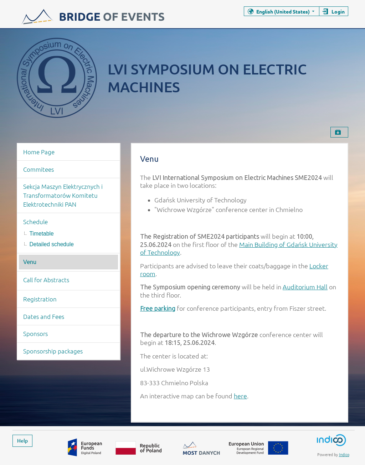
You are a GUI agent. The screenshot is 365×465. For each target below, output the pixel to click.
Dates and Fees (43, 316)
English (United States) (283, 11)
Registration (40, 299)
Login (338, 11)
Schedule (35, 222)
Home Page (39, 152)
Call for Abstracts (46, 280)
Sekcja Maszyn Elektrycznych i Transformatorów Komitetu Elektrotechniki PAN (63, 195)
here (240, 396)
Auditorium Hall (305, 287)
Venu (29, 262)
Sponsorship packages (53, 351)
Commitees (38, 169)
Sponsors (35, 333)
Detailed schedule (52, 244)
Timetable (42, 234)
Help (22, 440)
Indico (344, 454)
